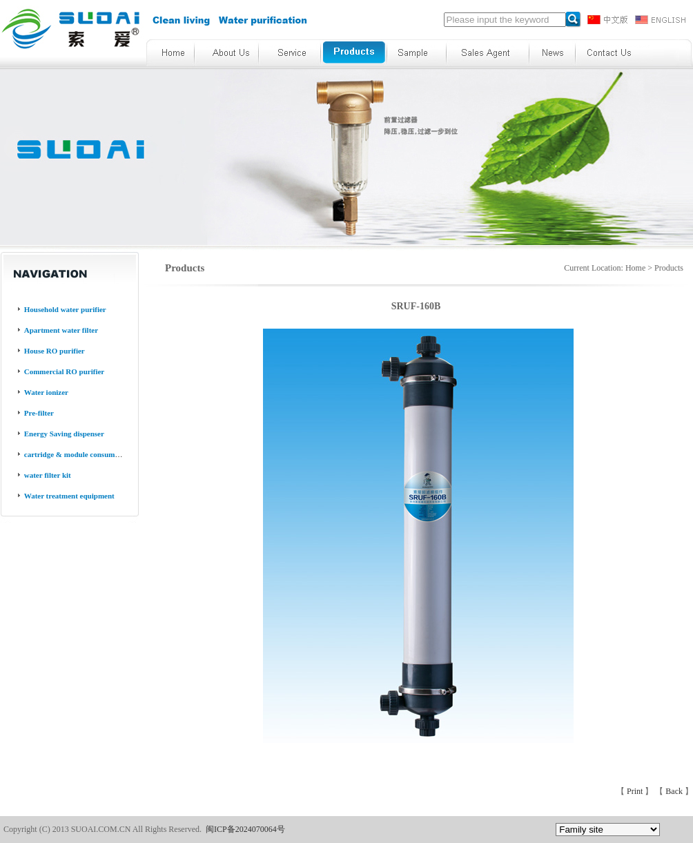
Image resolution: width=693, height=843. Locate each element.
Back (675, 791)
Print (636, 791)
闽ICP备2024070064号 (245, 829)
